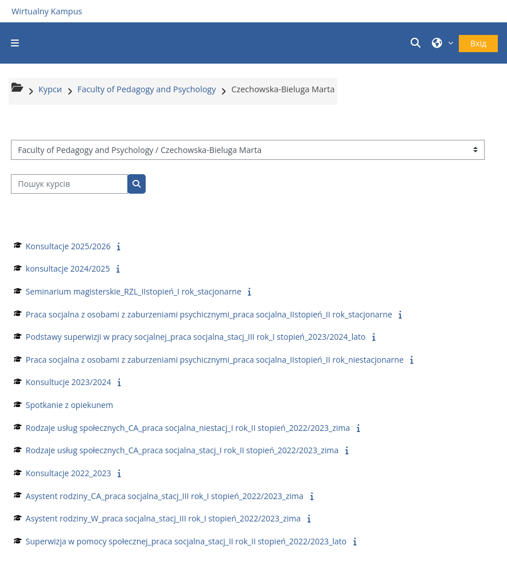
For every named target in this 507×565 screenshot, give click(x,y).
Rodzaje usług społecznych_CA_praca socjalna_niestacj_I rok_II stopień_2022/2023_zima (188, 427)
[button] (418, 43)
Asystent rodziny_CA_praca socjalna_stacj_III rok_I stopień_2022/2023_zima (164, 496)
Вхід (478, 43)
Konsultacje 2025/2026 (68, 246)
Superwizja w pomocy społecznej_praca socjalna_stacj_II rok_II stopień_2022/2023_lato (186, 541)
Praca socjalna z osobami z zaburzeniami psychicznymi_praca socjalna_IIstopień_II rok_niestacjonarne (215, 359)
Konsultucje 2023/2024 (68, 381)
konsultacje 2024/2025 (68, 268)
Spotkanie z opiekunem (69, 404)
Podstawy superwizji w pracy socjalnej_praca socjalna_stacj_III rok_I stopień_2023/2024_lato (196, 336)
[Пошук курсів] (69, 184)
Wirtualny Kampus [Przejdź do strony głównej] (46, 11)
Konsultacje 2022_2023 (68, 473)
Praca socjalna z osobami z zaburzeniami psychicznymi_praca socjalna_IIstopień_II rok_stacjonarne (209, 314)
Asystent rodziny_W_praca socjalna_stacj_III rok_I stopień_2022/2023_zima (163, 518)
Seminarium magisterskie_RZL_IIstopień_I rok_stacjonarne (133, 291)
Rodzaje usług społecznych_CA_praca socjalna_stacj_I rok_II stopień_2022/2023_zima (182, 450)
